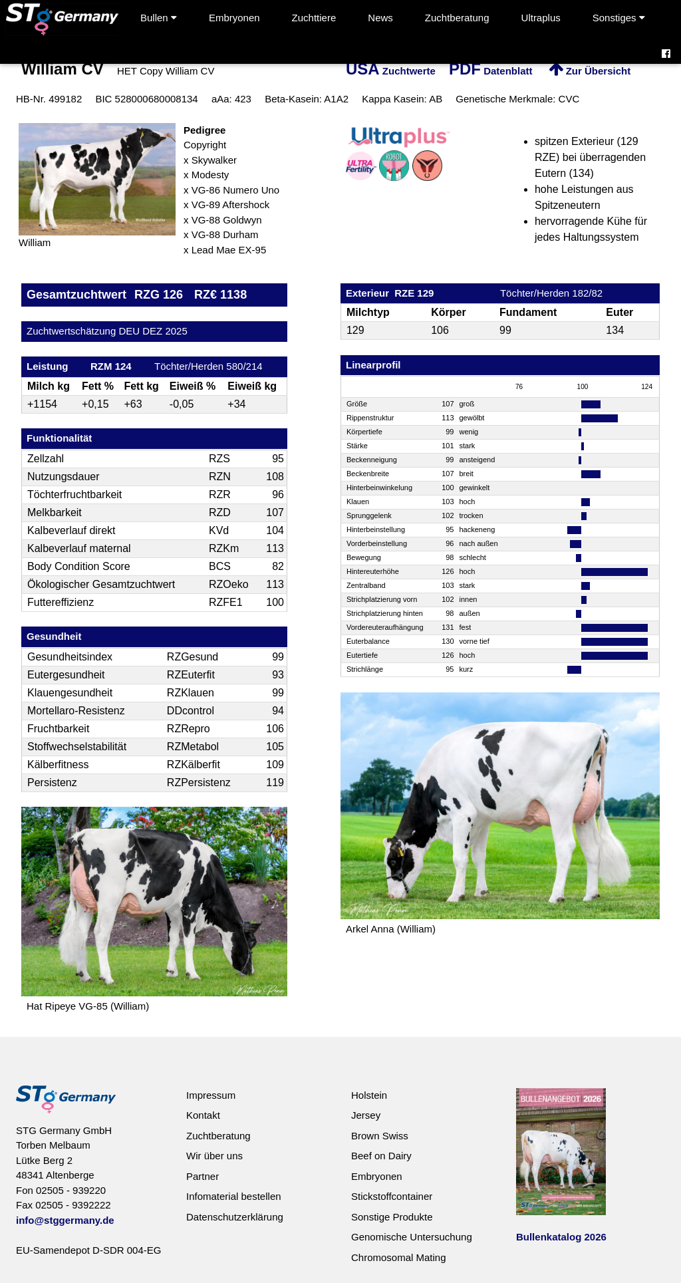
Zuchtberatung (457, 17)
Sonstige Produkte (392, 1216)
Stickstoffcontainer (391, 1196)
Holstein (369, 1095)
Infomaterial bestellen (233, 1196)
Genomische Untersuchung (411, 1236)
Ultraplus (541, 17)
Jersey (365, 1115)
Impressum (210, 1095)
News (380, 17)
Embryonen (234, 17)
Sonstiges (619, 17)
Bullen (158, 17)
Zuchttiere (314, 17)
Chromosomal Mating (398, 1257)
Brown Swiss (379, 1135)
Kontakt (203, 1115)
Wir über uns (214, 1155)
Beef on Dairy (381, 1155)
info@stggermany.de (65, 1220)
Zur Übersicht (590, 70)
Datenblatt (491, 70)
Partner (202, 1176)
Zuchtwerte (391, 70)
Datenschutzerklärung (234, 1216)
